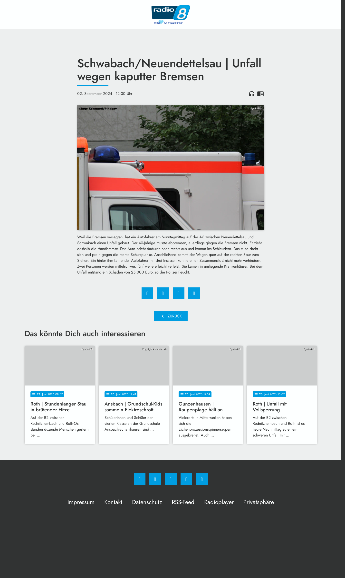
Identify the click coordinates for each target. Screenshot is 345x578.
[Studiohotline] (186, 479)
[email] (202, 479)
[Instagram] (155, 479)
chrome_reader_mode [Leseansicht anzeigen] (260, 93)
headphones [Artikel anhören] (251, 93)
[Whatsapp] (171, 479)
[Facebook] (139, 479)
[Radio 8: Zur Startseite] (170, 14)
